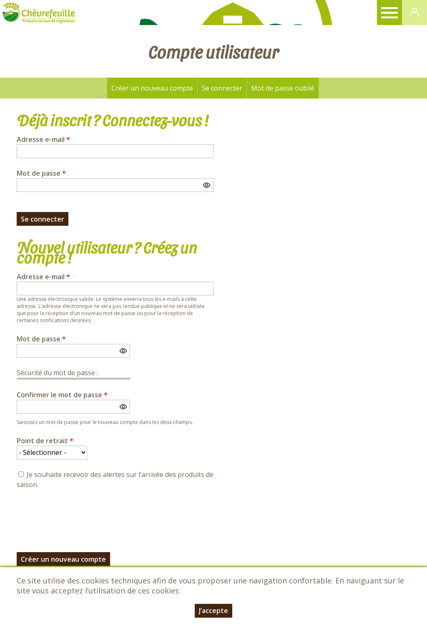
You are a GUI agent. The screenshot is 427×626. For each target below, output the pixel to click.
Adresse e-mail (43, 139)
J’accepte (213, 610)
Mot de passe (41, 173)
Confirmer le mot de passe (62, 394)
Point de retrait (45, 440)
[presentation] (80, 516)
